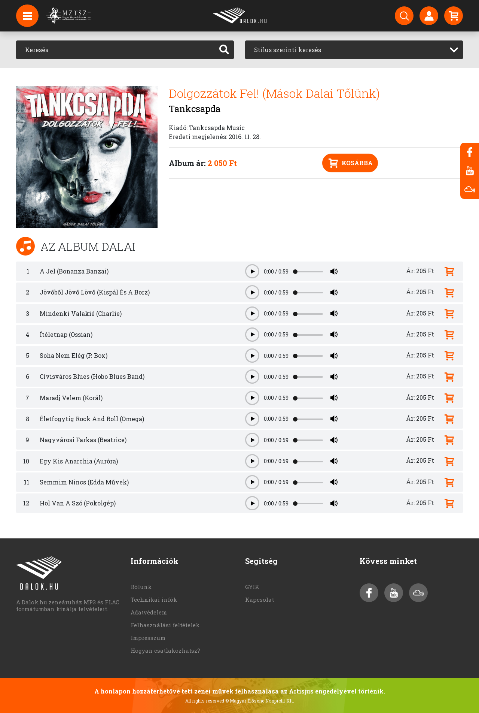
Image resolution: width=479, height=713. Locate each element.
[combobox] (354, 49)
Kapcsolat (259, 599)
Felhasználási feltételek (165, 625)
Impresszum (148, 637)
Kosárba (351, 163)
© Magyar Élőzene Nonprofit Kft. (259, 701)
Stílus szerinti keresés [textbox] (287, 50)
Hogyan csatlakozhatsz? (165, 650)
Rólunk (141, 586)
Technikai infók (154, 599)
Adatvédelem (149, 612)
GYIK (252, 586)
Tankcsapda (194, 109)
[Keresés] (115, 49)
